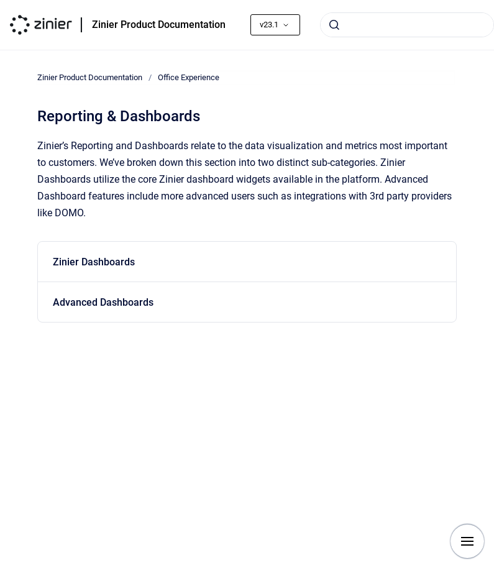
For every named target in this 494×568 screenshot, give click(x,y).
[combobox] (407, 25)
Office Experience (188, 77)
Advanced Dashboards (103, 302)
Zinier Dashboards (94, 262)
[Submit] (334, 25)
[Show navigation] (467, 541)
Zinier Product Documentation (159, 24)
